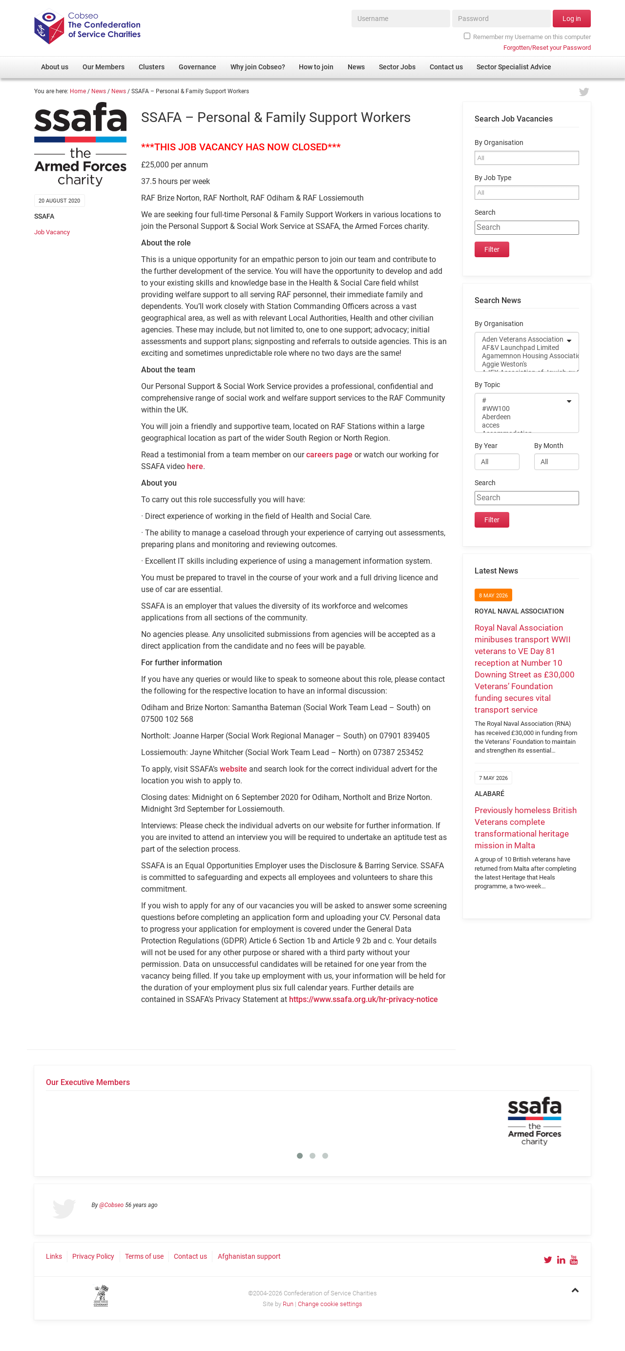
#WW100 (520, 409)
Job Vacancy (52, 232)
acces (520, 425)
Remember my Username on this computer (527, 37)
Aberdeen (520, 417)
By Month (548, 446)
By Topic (487, 385)
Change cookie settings (330, 1304)
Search (485, 212)
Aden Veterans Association (520, 339)
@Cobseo (111, 1205)
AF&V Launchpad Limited (520, 348)
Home (78, 91)
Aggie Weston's (520, 364)
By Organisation (499, 143)
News (98, 91)
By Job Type (493, 178)
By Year (486, 446)
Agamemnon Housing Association (520, 356)
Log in (571, 18)
